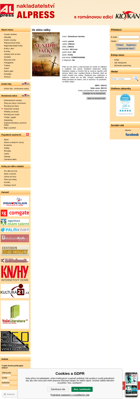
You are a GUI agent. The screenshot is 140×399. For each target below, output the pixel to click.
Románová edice (9, 96)
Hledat (136, 78)
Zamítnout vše (58, 389)
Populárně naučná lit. (11, 135)
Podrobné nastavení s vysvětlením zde (70, 395)
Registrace (131, 45)
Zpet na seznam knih (96, 98)
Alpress (128, 130)
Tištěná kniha (6, 372)
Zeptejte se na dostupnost (94, 93)
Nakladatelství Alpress (27, 10)
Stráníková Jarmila (76, 36)
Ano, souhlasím (82, 389)
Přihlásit (119, 45)
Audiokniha (5, 382)
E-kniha (4, 377)
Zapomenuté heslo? (126, 48)
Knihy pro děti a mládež (12, 166)
